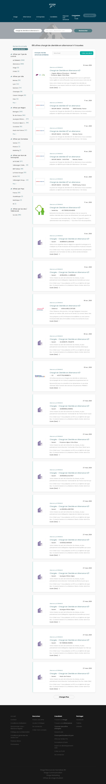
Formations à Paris (61, 742)
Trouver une (63, 723)
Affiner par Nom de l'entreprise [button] (18, 156)
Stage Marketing (53, 775)
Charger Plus (64, 697)
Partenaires (15, 744)
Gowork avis (58, 732)
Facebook (79, 720)
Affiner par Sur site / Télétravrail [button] (19, 210)
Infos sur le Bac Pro (61, 739)
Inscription (89, 15)
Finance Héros (16, 741)
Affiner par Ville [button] (18, 77)
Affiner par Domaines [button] (20, 139)
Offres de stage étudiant (53, 778)
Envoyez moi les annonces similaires (42, 54)
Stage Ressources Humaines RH (53, 770)
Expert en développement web (63, 747)
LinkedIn (79, 726)
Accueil (13, 716)
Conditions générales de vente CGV (19, 736)
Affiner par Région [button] (19, 108)
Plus (14, 103)
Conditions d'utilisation (18, 723)
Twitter (78, 723)
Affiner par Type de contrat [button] (19, 55)
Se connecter (37, 726)
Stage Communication (53, 772)
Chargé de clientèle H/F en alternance (65, 106)
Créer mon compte (39, 730)
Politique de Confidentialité (20, 732)
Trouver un (60, 720)
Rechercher (83, 31)
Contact (14, 720)
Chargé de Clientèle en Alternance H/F (65, 70)
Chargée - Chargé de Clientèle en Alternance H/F (69, 239)
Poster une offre (38, 720)
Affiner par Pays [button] (18, 189)
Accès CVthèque (38, 723)
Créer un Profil (59, 751)
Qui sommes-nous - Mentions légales (18, 727)
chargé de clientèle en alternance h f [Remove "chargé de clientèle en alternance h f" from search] (21, 49)
